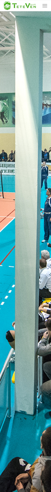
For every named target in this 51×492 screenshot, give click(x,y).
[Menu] (43, 5)
